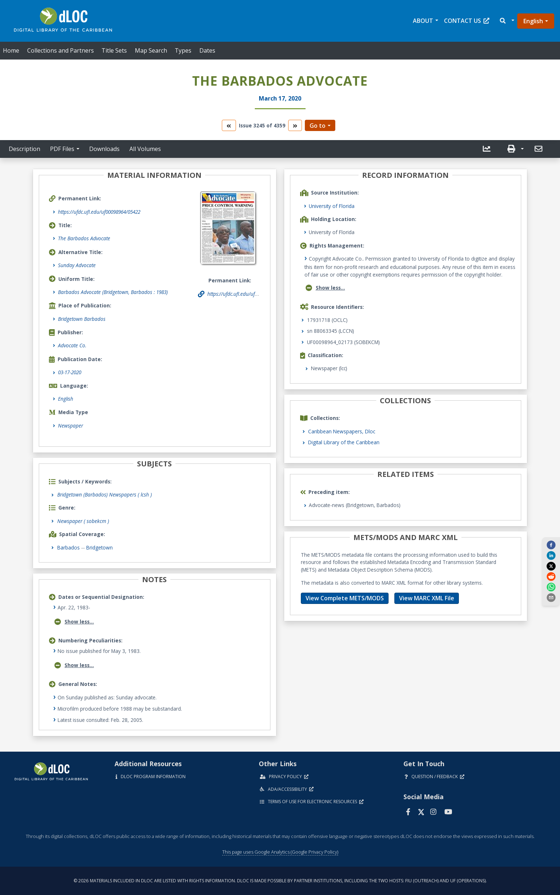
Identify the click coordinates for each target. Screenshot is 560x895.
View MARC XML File (426, 598)
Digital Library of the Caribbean (343, 442)
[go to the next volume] (295, 125)
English (533, 21)
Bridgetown (99, 547)
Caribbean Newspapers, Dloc (341, 431)
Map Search (151, 50)
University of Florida (331, 206)
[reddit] (551, 576)
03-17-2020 (69, 372)
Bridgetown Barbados (81, 318)
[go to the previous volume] (229, 125)
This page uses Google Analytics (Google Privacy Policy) (280, 852)
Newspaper (70, 425)
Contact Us (466, 21)
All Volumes (145, 149)
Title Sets (114, 50)
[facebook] (551, 544)
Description (24, 149)
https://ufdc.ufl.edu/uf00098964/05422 (99, 211)
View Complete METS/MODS (345, 598)
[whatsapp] (551, 587)
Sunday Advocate (77, 265)
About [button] (423, 21)
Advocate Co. (72, 345)
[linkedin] (551, 555)
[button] (506, 20)
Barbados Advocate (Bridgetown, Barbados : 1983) (113, 292)
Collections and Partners (60, 50)
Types (183, 50)
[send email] (551, 597)
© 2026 (280, 881)
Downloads (104, 149)
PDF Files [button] (62, 149)
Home (11, 50)
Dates (207, 50)
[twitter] (551, 566)
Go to (317, 126)
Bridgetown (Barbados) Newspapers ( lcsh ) (104, 494)
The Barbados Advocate (84, 238)
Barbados (68, 547)
